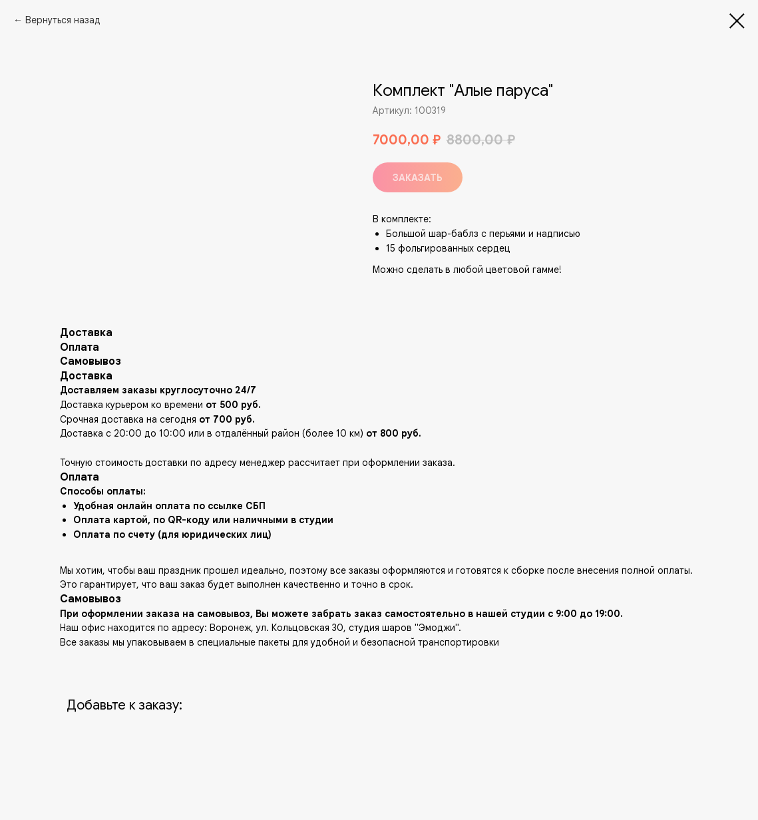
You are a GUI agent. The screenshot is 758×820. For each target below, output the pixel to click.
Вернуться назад (62, 20)
